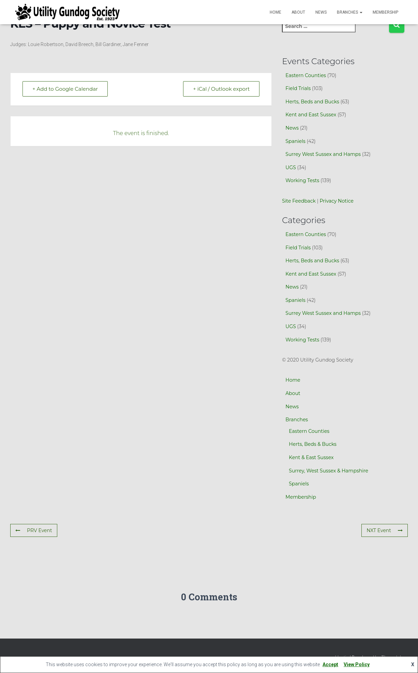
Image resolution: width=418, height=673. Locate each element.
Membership (385, 12)
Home (275, 12)
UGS (290, 167)
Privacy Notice (336, 201)
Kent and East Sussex (310, 115)
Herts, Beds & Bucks (313, 444)
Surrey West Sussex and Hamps (323, 154)
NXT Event (385, 530)
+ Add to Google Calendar (65, 89)
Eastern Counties (305, 75)
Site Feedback (299, 201)
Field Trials (298, 88)
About (298, 12)
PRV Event (33, 530)
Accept (330, 664)
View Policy (357, 664)
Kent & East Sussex (311, 457)
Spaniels (295, 141)
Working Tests (302, 180)
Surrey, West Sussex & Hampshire (328, 471)
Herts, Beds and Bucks (312, 102)
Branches (349, 12)
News (321, 12)
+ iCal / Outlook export (221, 89)
